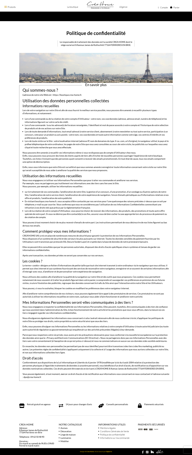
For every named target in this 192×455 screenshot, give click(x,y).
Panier (176, 7)
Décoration (65, 431)
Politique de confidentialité (112, 434)
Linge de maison (68, 434)
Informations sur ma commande (114, 438)
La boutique (72, 6)
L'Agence (123, 6)
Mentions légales (108, 428)
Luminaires (65, 438)
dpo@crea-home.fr (32, 377)
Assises (64, 428)
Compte (163, 7)
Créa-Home (90, 451)
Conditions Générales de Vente (114, 431)
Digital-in (109, 451)
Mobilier (64, 441)
